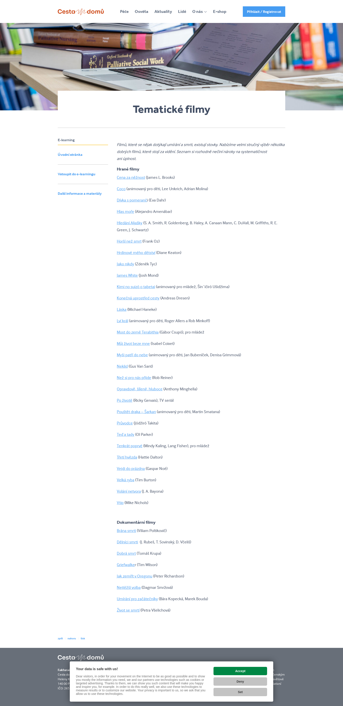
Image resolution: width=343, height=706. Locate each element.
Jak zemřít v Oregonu (134, 576)
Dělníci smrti (127, 541)
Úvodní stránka (70, 154)
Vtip (120, 502)
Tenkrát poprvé (129, 445)
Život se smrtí (128, 610)
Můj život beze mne (133, 343)
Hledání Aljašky (129, 222)
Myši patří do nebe (132, 354)
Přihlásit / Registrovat (264, 11)
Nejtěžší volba (129, 587)
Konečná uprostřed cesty (138, 298)
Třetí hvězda (127, 457)
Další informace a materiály (80, 193)
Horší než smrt (129, 241)
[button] (199, 11)
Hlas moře (125, 211)
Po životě (124, 400)
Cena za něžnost (131, 177)
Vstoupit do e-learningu (76, 174)
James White (127, 275)
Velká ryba (125, 479)
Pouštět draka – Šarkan (136, 411)
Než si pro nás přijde (134, 377)
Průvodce (125, 423)
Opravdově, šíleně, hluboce (140, 388)
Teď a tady (125, 434)
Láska (121, 309)
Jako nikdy (125, 263)
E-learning (66, 140)
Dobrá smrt (126, 553)
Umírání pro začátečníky (137, 598)
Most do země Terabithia (138, 332)
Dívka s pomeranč (132, 200)
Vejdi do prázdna (131, 468)
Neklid (122, 366)
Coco (121, 188)
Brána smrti (126, 530)
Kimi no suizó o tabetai (136, 286)
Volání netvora (129, 491)
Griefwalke (126, 564)
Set (240, 692)
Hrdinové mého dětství (136, 252)
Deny (240, 681)
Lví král (122, 320)
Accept (240, 671)
